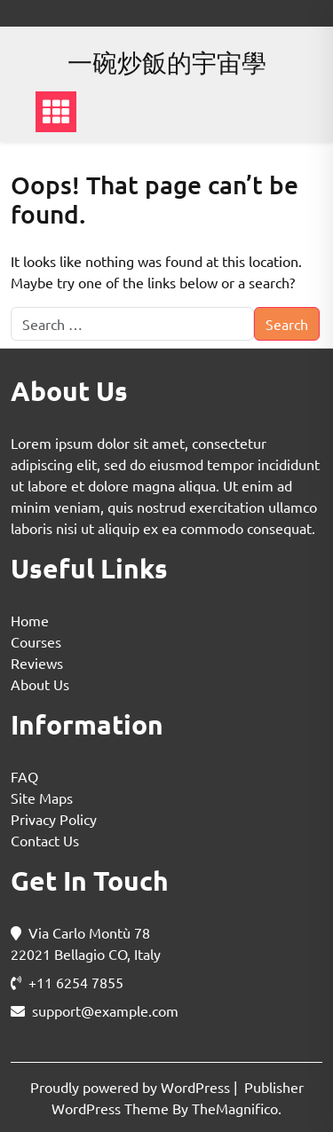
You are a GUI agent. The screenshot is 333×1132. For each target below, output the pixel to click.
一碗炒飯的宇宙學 (166, 62)
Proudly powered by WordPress (132, 1087)
